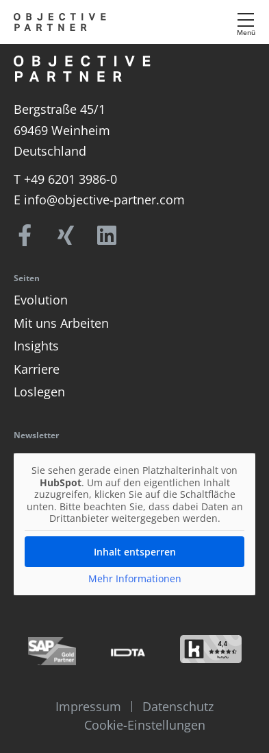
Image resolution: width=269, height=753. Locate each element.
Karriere (37, 369)
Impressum (88, 706)
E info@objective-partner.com (99, 199)
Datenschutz (178, 706)
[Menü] (246, 20)
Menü (246, 32)
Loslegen (39, 391)
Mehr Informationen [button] (134, 578)
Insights (36, 345)
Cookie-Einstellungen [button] (144, 725)
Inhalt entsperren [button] (135, 551)
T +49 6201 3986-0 (65, 179)
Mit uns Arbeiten (61, 323)
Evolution (41, 299)
